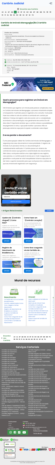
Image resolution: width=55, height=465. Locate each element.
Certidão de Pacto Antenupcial (38, 371)
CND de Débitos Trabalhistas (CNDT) (13, 406)
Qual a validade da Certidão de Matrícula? (38, 300)
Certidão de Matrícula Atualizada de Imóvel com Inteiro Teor (13, 370)
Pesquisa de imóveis (34, 409)
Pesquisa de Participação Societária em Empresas (40, 412)
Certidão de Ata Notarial (35, 373)
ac (3, 12)
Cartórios (10, 427)
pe (2, 15)
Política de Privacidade (40, 431)
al (5, 12)
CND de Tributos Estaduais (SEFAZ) (12, 400)
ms (37, 12)
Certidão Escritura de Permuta (37, 386)
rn (11, 15)
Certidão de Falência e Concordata (13, 390)
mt (34, 12)
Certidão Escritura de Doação (37, 377)
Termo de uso (37, 433)
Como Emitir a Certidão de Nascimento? (12, 322)
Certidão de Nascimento (9, 350)
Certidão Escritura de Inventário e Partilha (38, 383)
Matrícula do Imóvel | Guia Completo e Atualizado (36, 304)
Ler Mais (49, 210)
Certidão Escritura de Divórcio (37, 375)
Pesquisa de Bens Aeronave (36, 406)
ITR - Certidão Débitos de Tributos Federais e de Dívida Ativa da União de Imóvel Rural (13, 382)
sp (26, 15)
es (24, 12)
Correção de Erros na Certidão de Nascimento (13, 300)
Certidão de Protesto (8, 363)
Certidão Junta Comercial (10, 365)
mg (41, 12)
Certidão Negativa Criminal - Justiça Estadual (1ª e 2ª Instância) (13, 410)
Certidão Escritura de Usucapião (38, 404)
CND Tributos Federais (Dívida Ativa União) (13, 397)
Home (10, 423)
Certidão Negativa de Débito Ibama (39, 354)
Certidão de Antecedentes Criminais (13, 392)
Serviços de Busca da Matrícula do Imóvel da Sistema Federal (38, 312)
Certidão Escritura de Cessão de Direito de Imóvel (14, 376)
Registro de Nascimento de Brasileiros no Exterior (12, 310)
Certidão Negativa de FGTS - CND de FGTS (13, 403)
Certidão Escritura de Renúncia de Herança (39, 397)
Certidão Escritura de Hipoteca (38, 381)
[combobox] (16, 197)
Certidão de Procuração (9, 361)
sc (23, 15)
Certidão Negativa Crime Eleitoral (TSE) (14, 408)
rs (14, 15)
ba (15, 12)
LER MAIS (6, 241)
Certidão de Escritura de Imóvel (11, 379)
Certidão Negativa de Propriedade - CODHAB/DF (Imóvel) (39, 358)
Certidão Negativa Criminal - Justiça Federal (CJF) (13, 414)
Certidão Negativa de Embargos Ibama (40, 356)
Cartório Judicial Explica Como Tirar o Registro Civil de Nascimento (13, 305)
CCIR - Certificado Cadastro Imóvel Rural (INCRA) (13, 387)
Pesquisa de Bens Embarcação (37, 408)
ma (31, 12)
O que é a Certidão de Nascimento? (11, 314)
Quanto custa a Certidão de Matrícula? (37, 315)
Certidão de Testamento (9, 367)
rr (20, 15)
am (12, 12)
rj (8, 15)
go (27, 12)
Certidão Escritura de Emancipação (39, 379)
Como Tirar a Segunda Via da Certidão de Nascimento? (13, 318)
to (33, 15)
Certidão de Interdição (9, 357)
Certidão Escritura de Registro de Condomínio (38, 389)
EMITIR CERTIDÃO (16, 202)
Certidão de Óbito (7, 356)
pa (44, 12)
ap (9, 12)
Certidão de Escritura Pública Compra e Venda (40, 366)
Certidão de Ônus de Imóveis (11, 373)
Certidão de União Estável (36, 369)
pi (5, 15)
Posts (9, 425)
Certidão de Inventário (9, 359)
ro (17, 15)
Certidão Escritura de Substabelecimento (35, 401)
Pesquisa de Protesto (34, 415)
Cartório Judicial (13, 3)
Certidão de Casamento (9, 352)
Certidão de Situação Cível (10, 394)
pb (47, 12)
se (29, 15)
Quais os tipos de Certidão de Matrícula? (37, 319)
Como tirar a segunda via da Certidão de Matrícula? (37, 308)
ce (18, 12)
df (21, 12)
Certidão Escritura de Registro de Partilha (38, 393)
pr (50, 12)
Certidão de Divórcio (8, 354)
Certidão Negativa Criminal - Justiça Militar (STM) (39, 351)
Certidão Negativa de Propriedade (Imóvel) (39, 362)
